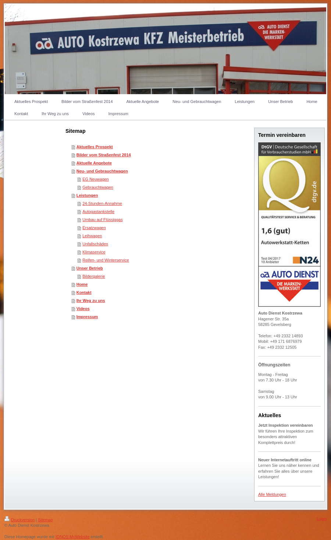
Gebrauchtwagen (97, 187)
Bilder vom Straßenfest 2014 (103, 155)
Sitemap (45, 520)
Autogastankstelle (98, 211)
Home (82, 284)
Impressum (87, 317)
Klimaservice (93, 252)
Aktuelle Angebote (94, 163)
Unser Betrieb (89, 268)
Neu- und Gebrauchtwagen (102, 171)
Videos (83, 308)
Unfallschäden (95, 244)
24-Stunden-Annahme (102, 203)
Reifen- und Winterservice (105, 260)
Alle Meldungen (272, 494)
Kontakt (84, 292)
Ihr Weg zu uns (90, 300)
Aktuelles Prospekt (94, 147)
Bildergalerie (93, 276)
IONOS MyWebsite (73, 536)
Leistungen (87, 195)
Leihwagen (92, 236)
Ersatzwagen (94, 227)
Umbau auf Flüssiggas (102, 219)
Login (322, 518)
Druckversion (19, 520)
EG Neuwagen (95, 179)
